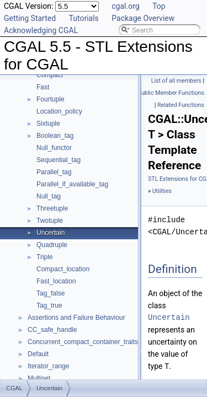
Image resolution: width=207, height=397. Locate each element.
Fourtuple (50, 99)
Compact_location (62, 269)
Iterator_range (48, 366)
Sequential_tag (58, 160)
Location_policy (59, 111)
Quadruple (51, 245)
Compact (49, 75)
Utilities (162, 191)
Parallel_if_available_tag (72, 184)
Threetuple (52, 208)
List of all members (176, 80)
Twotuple (49, 220)
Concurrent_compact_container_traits (83, 342)
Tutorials (84, 18)
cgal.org (125, 6)
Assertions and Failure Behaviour (76, 317)
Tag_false (50, 293)
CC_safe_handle (52, 330)
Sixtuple (48, 123)
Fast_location (56, 281)
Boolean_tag (54, 136)
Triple (44, 257)
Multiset (39, 378)
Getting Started (30, 18)
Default (38, 354)
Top (159, 6)
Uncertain (50, 233)
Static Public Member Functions (162, 92)
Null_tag (48, 196)
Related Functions (180, 105)
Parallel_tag (53, 172)
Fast (42, 87)
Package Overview (143, 18)
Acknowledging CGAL (41, 30)
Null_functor (54, 148)
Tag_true (49, 305)
